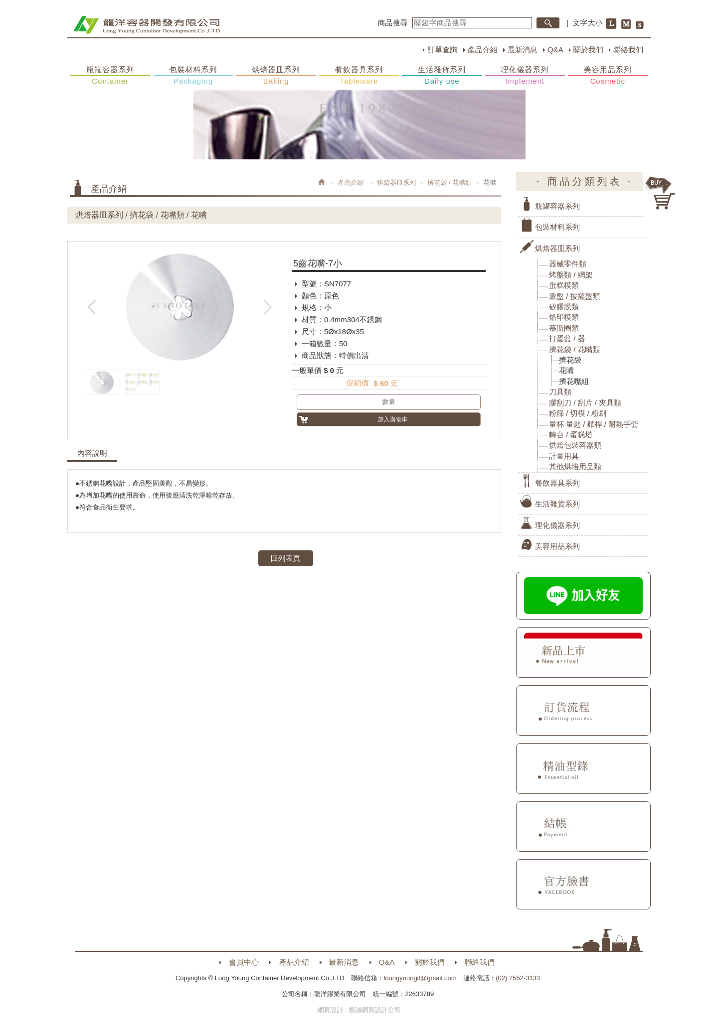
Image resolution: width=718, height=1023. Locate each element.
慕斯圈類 (564, 328)
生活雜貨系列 (442, 75)
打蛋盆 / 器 (567, 338)
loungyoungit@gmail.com (419, 978)
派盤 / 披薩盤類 (574, 296)
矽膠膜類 (564, 306)
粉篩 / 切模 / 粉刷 (577, 413)
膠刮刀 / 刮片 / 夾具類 (585, 402)
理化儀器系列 (525, 75)
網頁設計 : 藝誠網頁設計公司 (359, 1010)
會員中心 (244, 962)
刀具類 (560, 391)
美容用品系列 (608, 75)
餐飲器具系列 (359, 75)
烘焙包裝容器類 (575, 445)
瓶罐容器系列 (110, 75)
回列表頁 (286, 558)
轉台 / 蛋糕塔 (571, 434)
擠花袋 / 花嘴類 (449, 182)
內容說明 (92, 453)
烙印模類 (564, 317)
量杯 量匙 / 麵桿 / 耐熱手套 (593, 424)
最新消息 (523, 49)
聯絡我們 (628, 49)
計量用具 (564, 456)
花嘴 (566, 370)
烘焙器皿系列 (276, 75)
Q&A (555, 49)
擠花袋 (570, 360)
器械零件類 (567, 263)
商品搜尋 (393, 22)
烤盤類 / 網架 (571, 274)
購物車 (660, 193)
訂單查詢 (442, 49)
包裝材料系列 (193, 75)
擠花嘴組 (574, 381)
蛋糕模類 (564, 285)
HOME (146, 24)
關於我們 (588, 49)
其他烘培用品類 (575, 466)
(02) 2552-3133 (518, 978)
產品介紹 (483, 49)
